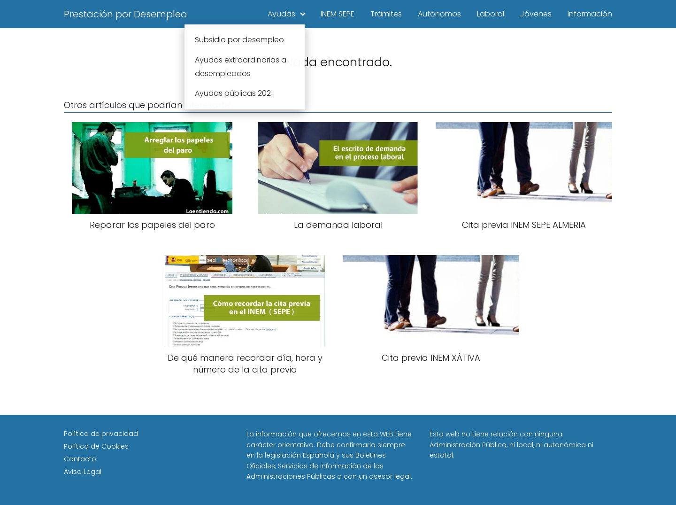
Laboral (490, 13)
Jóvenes (536, 13)
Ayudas (281, 13)
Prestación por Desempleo (125, 14)
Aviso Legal (82, 471)
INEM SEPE (337, 13)
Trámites (386, 13)
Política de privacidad (101, 433)
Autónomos (439, 13)
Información (590, 13)
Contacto (80, 459)
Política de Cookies (96, 446)
